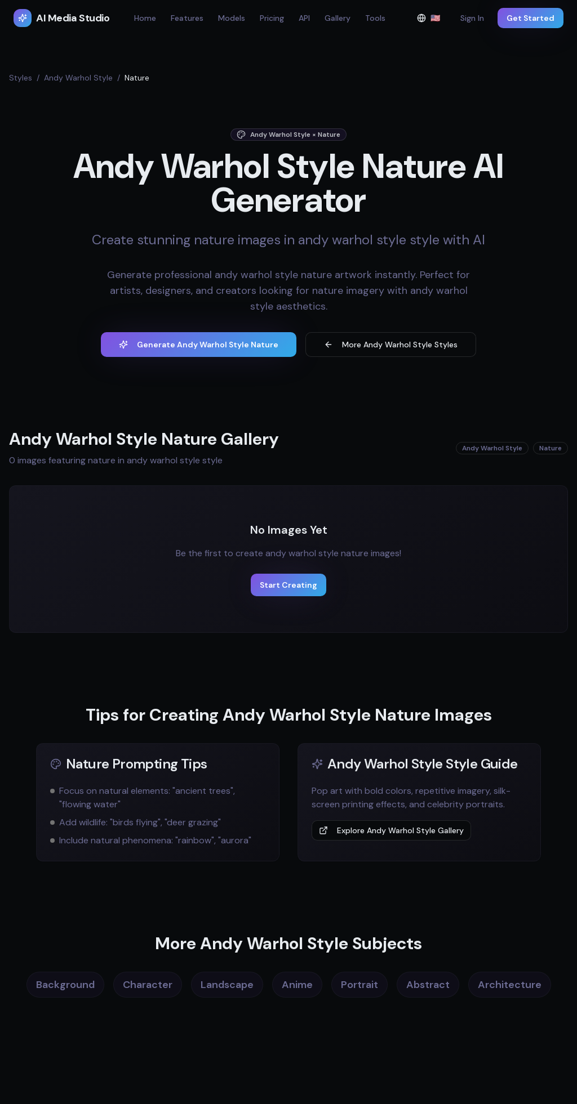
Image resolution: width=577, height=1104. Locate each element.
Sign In (472, 18)
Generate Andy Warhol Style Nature (198, 344)
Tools (375, 18)
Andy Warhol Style (78, 78)
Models (231, 18)
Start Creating (288, 585)
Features (187, 18)
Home (145, 18)
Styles (20, 78)
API (304, 18)
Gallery (337, 18)
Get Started (530, 18)
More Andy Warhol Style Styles (391, 344)
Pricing (272, 18)
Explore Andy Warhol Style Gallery (391, 830)
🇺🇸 (432, 20)
